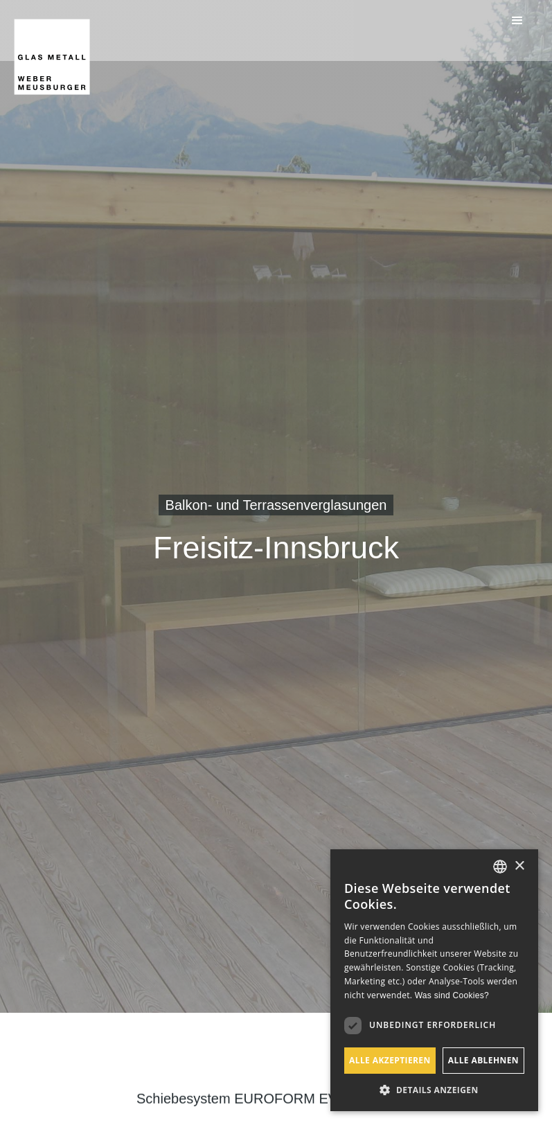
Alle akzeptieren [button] (390, 1060)
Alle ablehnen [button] (483, 1060)
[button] (517, 21)
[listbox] (500, 867)
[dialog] (434, 980)
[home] (66, 56)
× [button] (519, 866)
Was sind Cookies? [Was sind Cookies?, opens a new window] (452, 995)
